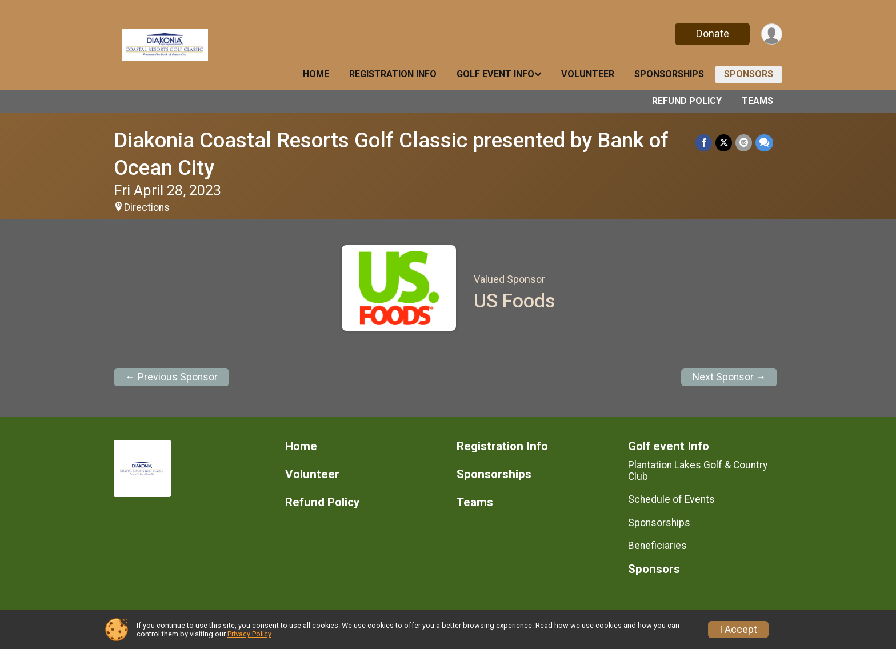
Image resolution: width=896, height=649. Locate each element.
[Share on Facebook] (703, 142)
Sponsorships (669, 74)
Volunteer (587, 74)
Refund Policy (687, 100)
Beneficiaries (657, 545)
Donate (712, 33)
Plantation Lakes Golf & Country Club (697, 470)
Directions (147, 207)
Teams (757, 100)
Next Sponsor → (729, 377)
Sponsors (748, 74)
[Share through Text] (764, 142)
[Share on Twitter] (723, 142)
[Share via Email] (743, 142)
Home (316, 74)
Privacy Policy (249, 634)
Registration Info (393, 74)
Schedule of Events (671, 499)
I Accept (738, 629)
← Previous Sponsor (171, 377)
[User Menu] (771, 34)
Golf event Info (495, 74)
